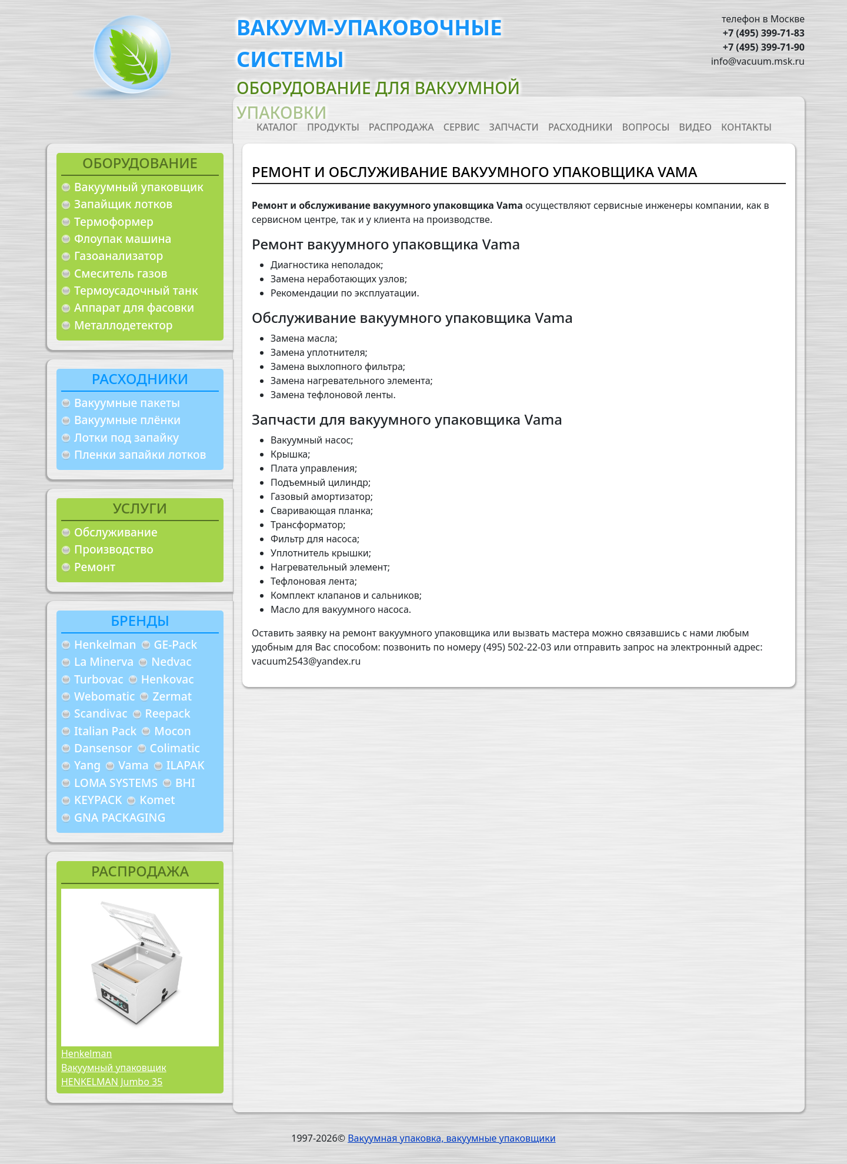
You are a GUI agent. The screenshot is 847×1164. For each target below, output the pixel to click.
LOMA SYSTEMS (116, 782)
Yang (87, 765)
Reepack (168, 713)
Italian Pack (105, 731)
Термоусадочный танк (136, 290)
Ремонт (94, 567)
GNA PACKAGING (119, 817)
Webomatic (104, 696)
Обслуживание (116, 532)
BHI (185, 782)
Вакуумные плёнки (127, 419)
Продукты (333, 127)
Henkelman (105, 644)
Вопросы (646, 127)
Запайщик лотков (123, 204)
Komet (157, 799)
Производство (114, 549)
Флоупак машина (123, 238)
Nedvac (171, 661)
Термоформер (114, 221)
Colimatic (175, 748)
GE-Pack (176, 644)
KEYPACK (98, 799)
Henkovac (167, 679)
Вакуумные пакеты (127, 402)
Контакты (746, 127)
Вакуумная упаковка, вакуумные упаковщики (452, 1138)
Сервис (461, 127)
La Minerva (104, 661)
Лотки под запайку (126, 437)
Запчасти (514, 127)
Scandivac (101, 713)
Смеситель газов (121, 273)
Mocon (172, 731)
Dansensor (103, 748)
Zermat (172, 696)
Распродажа (401, 127)
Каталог (277, 127)
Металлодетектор (123, 325)
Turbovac (99, 679)
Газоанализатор (118, 255)
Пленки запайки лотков (140, 454)
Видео (695, 127)
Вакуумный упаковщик (139, 187)
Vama (133, 765)
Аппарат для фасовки (134, 307)
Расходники (580, 127)
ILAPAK (185, 765)
